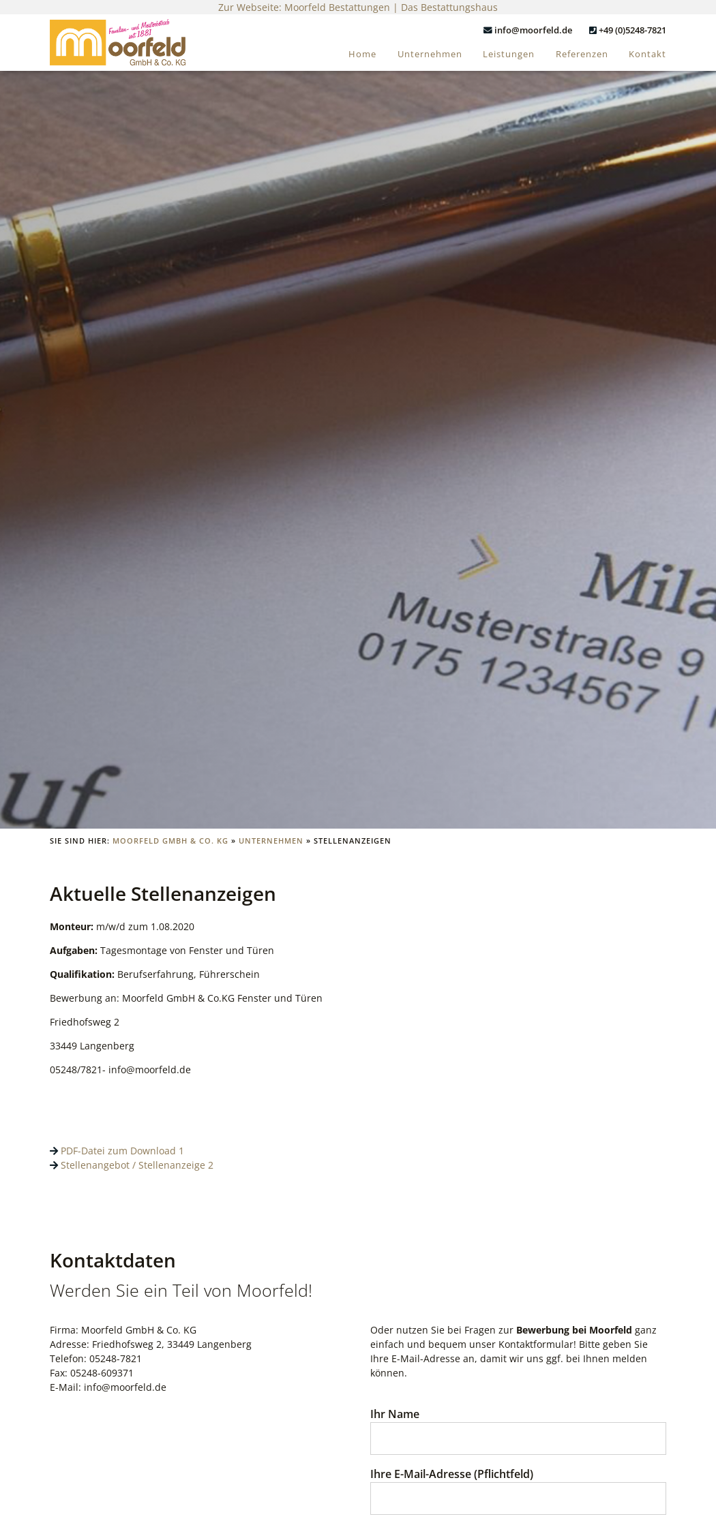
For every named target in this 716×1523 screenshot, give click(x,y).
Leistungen (509, 54)
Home (362, 54)
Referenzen (582, 54)
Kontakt (647, 54)
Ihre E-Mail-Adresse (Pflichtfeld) (518, 1485)
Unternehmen (430, 54)
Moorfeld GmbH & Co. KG (170, 840)
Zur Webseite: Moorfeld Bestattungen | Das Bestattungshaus (358, 7)
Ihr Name (518, 1425)
